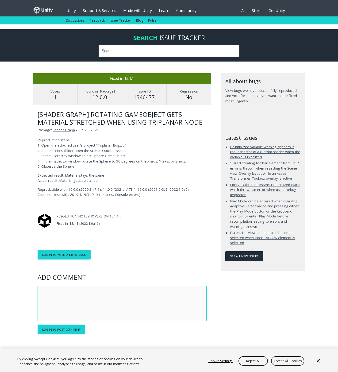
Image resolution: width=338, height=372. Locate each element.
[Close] (318, 361)
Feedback (97, 20)
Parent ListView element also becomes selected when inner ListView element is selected (262, 237)
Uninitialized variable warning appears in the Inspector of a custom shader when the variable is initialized (265, 151)
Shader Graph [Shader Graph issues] (64, 130)
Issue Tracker (120, 20)
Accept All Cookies (287, 361)
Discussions (75, 20)
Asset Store (251, 10)
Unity (71, 10)
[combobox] (169, 51)
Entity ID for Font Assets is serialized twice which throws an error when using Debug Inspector (265, 189)
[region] (169, 360)
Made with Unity (137, 10)
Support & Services (99, 10)
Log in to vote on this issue (64, 254)
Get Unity (277, 10)
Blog (139, 20)
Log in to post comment (61, 329)
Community (186, 10)
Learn (164, 10)
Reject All (253, 361)
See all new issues (244, 256)
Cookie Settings (220, 361)
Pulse (152, 20)
